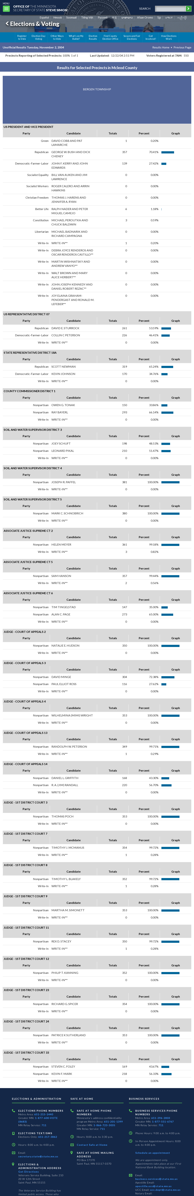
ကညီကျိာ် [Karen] (182, 17)
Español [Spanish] (44, 17)
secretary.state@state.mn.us (38, 1156)
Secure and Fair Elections (132, 37)
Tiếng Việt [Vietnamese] (87, 17)
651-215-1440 (43, 1114)
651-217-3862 (47, 1136)
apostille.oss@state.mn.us (153, 1186)
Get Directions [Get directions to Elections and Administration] (28, 1171)
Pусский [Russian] (103, 17)
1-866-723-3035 (104, 1125)
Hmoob (57, 17)
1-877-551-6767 (163, 1121)
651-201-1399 (113, 1121)
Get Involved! (150, 37)
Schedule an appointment (152, 1152)
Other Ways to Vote (57, 37)
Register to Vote (22, 37)
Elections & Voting (31, 23)
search (144, 8)
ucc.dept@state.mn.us (165, 1189)
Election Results (93, 37)
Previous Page (182, 47)
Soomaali (71, 17)
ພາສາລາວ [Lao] (127, 17)
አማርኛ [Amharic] (169, 17)
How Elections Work (168, 37)
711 (43, 1125)
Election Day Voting (38, 37)
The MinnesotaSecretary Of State (41, 8)
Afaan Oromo (145, 17)
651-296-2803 (160, 1117)
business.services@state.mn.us (156, 1178)
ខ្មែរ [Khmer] (159, 17)
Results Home (160, 47)
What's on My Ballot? (76, 37)
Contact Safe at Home (92, 1144)
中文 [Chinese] (114, 17)
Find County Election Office (110, 37)
